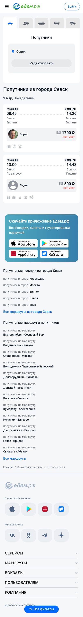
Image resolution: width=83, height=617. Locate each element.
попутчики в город (23, 279)
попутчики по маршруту (23, 333)
